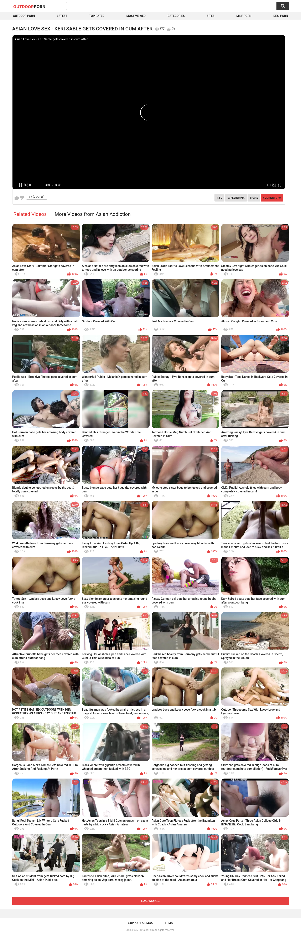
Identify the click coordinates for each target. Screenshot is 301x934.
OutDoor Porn (146, 930)
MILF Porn (243, 16)
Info (219, 197)
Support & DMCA (140, 923)
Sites (210, 16)
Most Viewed (136, 16)
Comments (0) (272, 197)
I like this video (17, 198)
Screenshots (236, 197)
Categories (176, 16)
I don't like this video (22, 198)
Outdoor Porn (24, 16)
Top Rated (96, 16)
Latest (62, 16)
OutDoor (29, 6)
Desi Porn (280, 16)
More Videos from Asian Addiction (92, 214)
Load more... (150, 901)
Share (254, 197)
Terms (168, 923)
